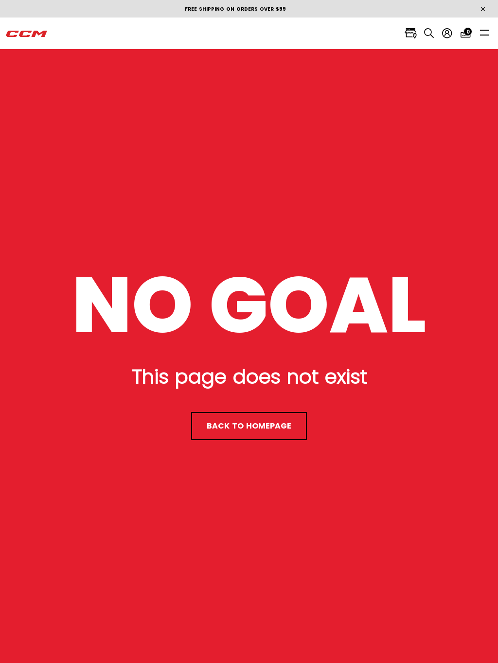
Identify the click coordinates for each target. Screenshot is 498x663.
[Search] (428, 33)
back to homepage (249, 425)
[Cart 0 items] (466, 33)
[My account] (447, 33)
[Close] (483, 9)
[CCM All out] (27, 33)
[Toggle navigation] (484, 32)
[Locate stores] (409, 33)
